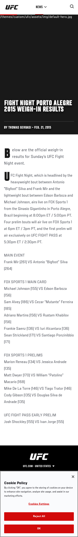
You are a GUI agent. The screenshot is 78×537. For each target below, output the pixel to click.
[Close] (73, 476)
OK (39, 528)
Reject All (39, 516)
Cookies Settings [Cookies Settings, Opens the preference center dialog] (38, 504)
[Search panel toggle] (72, 6)
